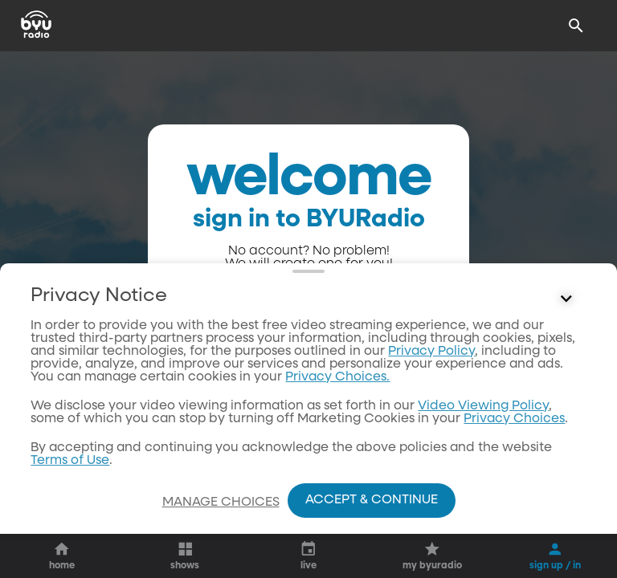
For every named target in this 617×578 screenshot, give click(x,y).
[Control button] (566, 299)
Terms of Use (70, 460)
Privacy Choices (514, 419)
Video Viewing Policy (483, 406)
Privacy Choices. (337, 377)
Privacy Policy (431, 351)
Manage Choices (221, 502)
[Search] (576, 25)
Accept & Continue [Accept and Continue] (371, 500)
